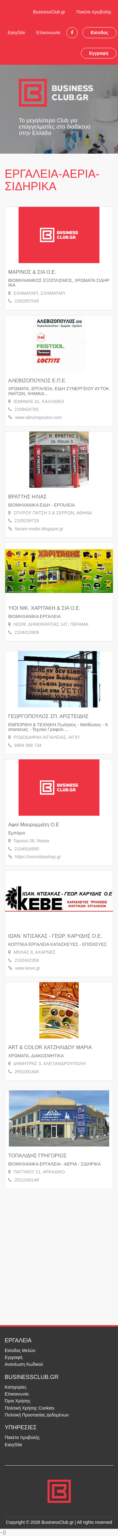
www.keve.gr (27, 968)
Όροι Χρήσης (18, 1400)
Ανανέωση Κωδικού (24, 1364)
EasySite (16, 32)
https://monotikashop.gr (38, 856)
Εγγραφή (98, 53)
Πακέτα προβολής (93, 11)
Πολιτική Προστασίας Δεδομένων (37, 1414)
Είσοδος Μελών (20, 1350)
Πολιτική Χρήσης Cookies (29, 1408)
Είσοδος (99, 32)
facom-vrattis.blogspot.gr (39, 528)
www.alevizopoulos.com (38, 417)
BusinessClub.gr (49, 11)
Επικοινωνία (48, 32)
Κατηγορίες (15, 1387)
